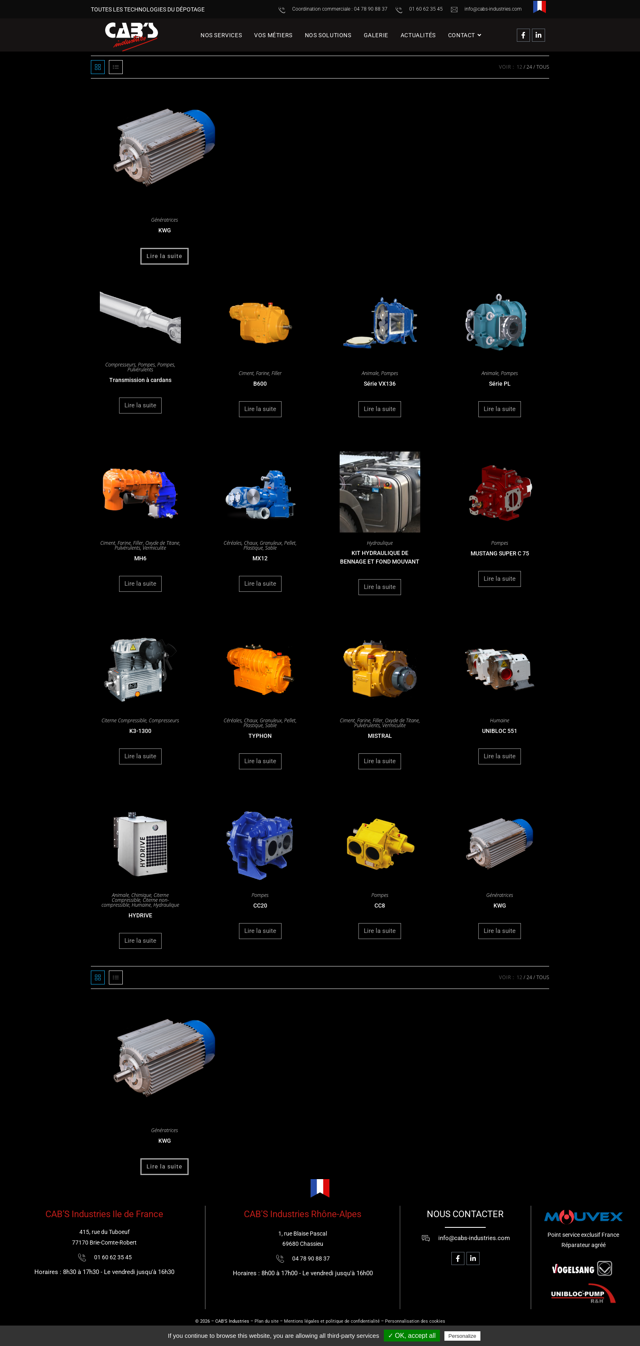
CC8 (379, 905)
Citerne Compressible (123, 720)
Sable (271, 547)
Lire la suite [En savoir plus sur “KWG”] (164, 256)
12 (519, 66)
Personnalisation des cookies (415, 1321)
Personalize (462, 1336)
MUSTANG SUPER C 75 (500, 553)
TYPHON (260, 736)
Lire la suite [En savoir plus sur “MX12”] (260, 583)
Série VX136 (380, 383)
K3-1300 (140, 731)
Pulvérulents (140, 369)
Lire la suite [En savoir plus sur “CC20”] (260, 931)
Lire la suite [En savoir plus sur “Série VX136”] (380, 409)
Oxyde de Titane (162, 542)
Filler (277, 373)
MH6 (140, 558)
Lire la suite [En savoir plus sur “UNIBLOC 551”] (500, 756)
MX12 (260, 558)
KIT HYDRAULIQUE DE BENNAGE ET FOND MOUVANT (379, 557)
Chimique (141, 895)
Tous (542, 66)
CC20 (260, 905)
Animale (370, 373)
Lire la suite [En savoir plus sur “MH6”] (140, 583)
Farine (262, 373)
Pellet (289, 542)
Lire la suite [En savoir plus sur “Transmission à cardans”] (140, 405)
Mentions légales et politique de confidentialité (332, 1321)
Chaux (250, 542)
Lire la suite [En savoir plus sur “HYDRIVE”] (140, 940)
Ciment (246, 373)
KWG (164, 230)
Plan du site (267, 1321)
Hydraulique (380, 542)
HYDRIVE (140, 915)
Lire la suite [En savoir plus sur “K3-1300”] (140, 756)
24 (529, 66)
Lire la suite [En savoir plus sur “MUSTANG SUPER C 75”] (500, 578)
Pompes (146, 364)
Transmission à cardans (140, 380)
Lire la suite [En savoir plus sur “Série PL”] (500, 409)
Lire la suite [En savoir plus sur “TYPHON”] (260, 761)
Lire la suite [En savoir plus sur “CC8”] (380, 931)
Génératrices (164, 219)
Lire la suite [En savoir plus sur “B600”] (260, 409)
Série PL (500, 383)
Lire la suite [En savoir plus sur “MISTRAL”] (380, 761)
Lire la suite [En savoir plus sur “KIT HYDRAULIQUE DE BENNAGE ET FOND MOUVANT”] (380, 587)
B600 (260, 383)
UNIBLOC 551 (499, 731)
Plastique (253, 547)
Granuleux (271, 542)
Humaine (499, 720)
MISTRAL (380, 736)
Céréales (233, 542)
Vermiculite (154, 547)
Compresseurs (120, 364)
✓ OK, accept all (412, 1335)
